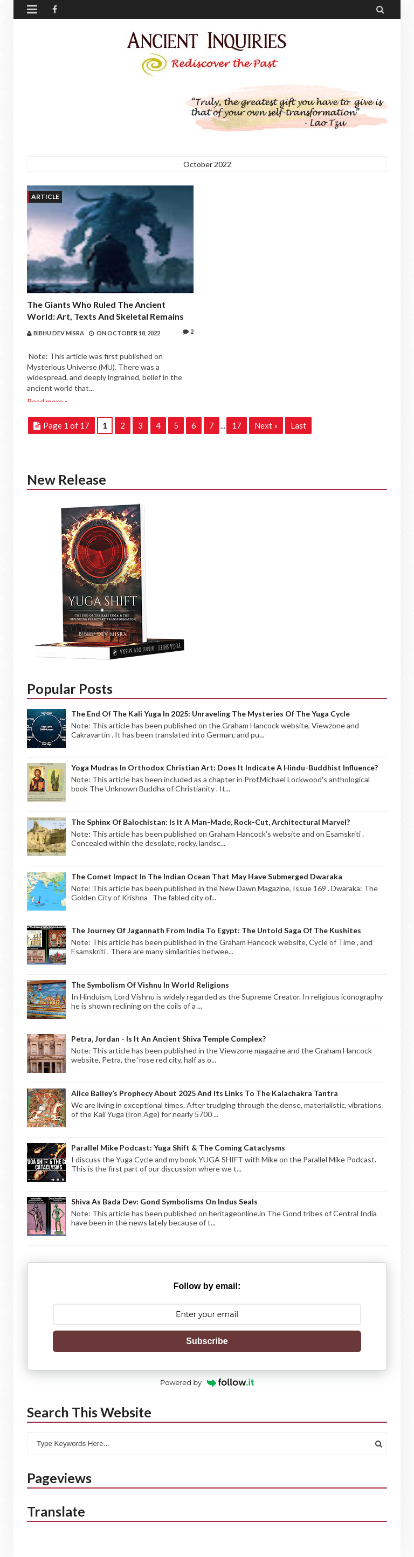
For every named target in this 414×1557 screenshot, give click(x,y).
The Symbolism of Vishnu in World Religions (150, 984)
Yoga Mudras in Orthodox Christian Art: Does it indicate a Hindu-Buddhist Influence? (224, 767)
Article (45, 196)
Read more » (47, 401)
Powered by (207, 1382)
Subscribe (206, 1341)
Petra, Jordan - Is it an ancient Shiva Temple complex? (168, 1038)
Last (298, 425)
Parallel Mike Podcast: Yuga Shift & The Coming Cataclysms (178, 1147)
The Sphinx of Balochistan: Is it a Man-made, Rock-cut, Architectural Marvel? (210, 821)
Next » (266, 425)
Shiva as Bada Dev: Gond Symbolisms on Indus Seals (164, 1201)
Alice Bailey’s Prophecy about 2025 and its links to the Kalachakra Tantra (204, 1093)
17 (237, 425)
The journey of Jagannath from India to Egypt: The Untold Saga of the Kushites (216, 930)
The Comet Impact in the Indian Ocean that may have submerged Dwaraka (206, 876)
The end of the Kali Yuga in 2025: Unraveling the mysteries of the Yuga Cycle (210, 713)
